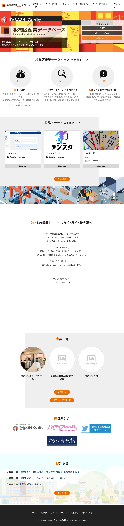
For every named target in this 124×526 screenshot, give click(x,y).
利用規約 (44, 513)
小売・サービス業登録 (100, 4)
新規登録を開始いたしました (31, 485)
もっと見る (62, 180)
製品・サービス (102, 38)
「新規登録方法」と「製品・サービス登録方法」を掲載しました (44, 479)
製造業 (102, 28)
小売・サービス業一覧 (62, 401)
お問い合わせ (87, 513)
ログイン (37, 7)
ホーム (34, 513)
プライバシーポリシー (59, 513)
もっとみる (62, 494)
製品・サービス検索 (70, 4)
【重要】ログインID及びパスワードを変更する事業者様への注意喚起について (49, 473)
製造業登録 (85, 4)
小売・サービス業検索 (53, 4)
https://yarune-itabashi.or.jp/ (62, 283)
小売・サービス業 (102, 33)
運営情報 (74, 513)
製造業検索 (38, 4)
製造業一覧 (62, 393)
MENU (117, 5)
